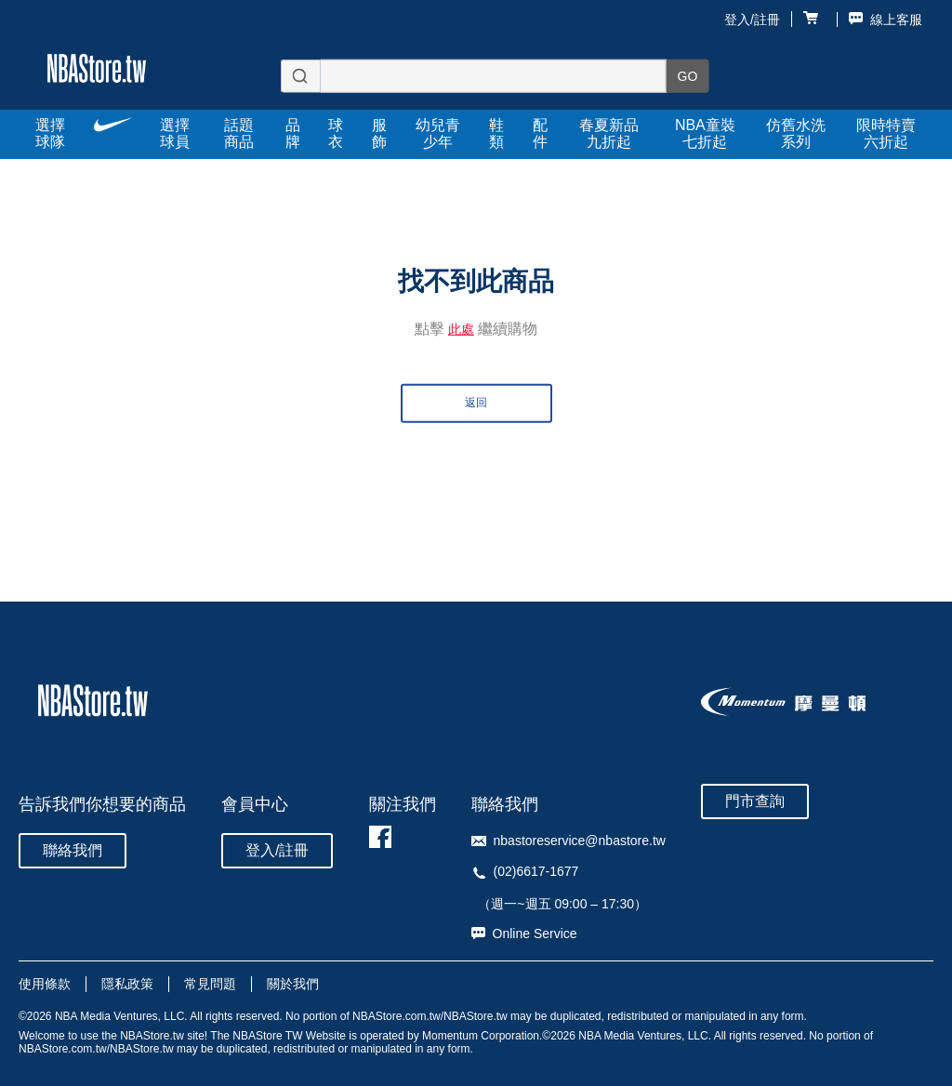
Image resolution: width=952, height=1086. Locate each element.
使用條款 (45, 983)
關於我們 (293, 983)
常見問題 (210, 983)
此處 (461, 329)
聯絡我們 (72, 850)
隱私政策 (127, 983)
